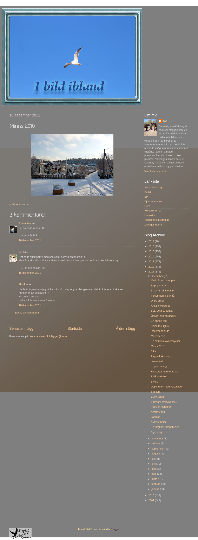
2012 (151, 266)
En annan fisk (158, 320)
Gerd (147, 206)
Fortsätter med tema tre (164, 371)
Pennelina (25, 223)
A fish (154, 351)
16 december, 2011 (30, 240)
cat (164, 121)
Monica (23, 284)
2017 (151, 241)
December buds (160, 331)
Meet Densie (158, 336)
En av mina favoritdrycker (165, 341)
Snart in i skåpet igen (163, 290)
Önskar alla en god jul (163, 316)
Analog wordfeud (160, 305)
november (158, 438)
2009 (151, 500)
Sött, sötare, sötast (161, 310)
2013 (151, 261)
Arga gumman (159, 285)
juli (154, 458)
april (154, 473)
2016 (151, 246)
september (158, 448)
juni (154, 463)
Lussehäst (157, 361)
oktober (156, 443)
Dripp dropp (157, 300)
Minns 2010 (157, 346)
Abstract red (158, 412)
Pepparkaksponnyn (162, 356)
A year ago (157, 432)
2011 (151, 271)
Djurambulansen (153, 201)
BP (20, 252)
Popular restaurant (161, 406)
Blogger (115, 529)
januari (156, 489)
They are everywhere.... (164, 401)
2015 (151, 251)
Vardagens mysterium (157, 219)
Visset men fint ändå (162, 295)
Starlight (155, 391)
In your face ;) (159, 366)
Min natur (149, 215)
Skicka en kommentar (27, 312)
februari (156, 483)
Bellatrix (149, 192)
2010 (151, 495)
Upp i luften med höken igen (167, 386)
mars (155, 479)
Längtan (155, 417)
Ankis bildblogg (153, 187)
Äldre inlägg (125, 328)
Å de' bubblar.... (160, 422)
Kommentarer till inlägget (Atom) (48, 336)
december (158, 276)
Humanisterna (152, 210)
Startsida (74, 328)
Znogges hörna (153, 224)
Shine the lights (160, 326)
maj (154, 468)
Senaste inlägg (21, 328)
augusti (156, 453)
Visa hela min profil (155, 171)
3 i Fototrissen (159, 376)
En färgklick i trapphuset (164, 427)
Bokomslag (157, 396)
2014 (151, 256)
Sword (154, 381)
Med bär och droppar (163, 280)
